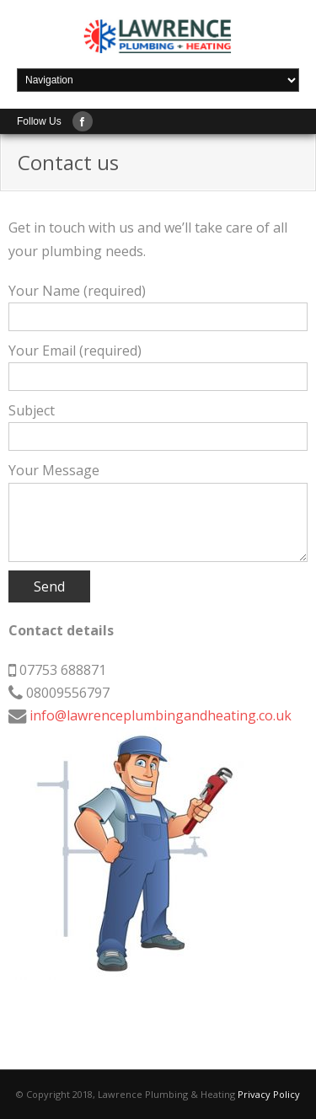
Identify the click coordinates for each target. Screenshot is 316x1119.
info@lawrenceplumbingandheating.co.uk (160, 715)
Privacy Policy (269, 1094)
